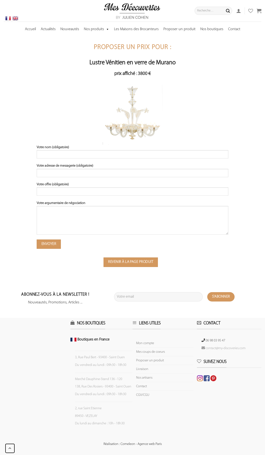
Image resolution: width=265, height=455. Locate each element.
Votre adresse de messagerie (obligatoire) (132, 172)
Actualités (48, 29)
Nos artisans (144, 378)
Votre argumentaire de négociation (132, 219)
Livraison (142, 369)
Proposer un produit (179, 29)
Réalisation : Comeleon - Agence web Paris (133, 444)
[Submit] (228, 11)
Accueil (30, 29)
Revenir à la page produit (130, 262)
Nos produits (96, 29)
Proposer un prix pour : (132, 47)
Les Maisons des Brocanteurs (136, 29)
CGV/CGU (142, 395)
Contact (234, 29)
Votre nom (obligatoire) (132, 154)
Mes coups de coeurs (150, 352)
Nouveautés (69, 29)
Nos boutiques (211, 29)
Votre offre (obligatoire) (132, 191)
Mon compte (145, 343)
